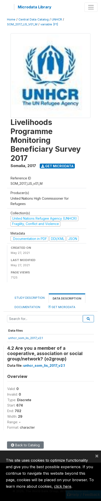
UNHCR (57, 19)
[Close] (97, 455)
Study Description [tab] (29, 297)
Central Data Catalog (33, 19)
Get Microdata (57, 166)
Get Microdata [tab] (61, 307)
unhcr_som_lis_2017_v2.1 (25, 338)
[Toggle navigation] (90, 7)
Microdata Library (34, 7)
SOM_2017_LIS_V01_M (22, 24)
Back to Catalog (25, 445)
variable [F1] (49, 24)
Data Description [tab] (67, 298)
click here (62, 486)
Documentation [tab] (27, 307)
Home (11, 19)
